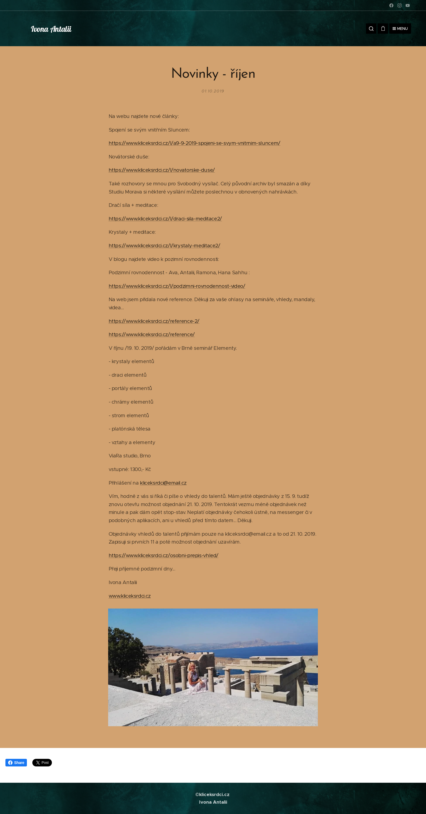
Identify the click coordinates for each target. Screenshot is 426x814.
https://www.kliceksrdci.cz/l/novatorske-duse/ (162, 170)
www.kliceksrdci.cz (130, 596)
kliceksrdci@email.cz (163, 483)
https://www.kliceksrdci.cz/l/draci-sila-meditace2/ (165, 219)
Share (16, 762)
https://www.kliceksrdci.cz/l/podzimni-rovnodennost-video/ (177, 286)
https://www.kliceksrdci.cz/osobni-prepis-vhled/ (164, 555)
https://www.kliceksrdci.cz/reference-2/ (154, 321)
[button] (371, 28)
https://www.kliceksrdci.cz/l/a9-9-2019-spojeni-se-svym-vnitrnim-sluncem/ (194, 143)
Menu (400, 28)
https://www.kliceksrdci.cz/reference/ (152, 334)
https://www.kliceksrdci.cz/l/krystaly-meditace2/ (164, 245)
